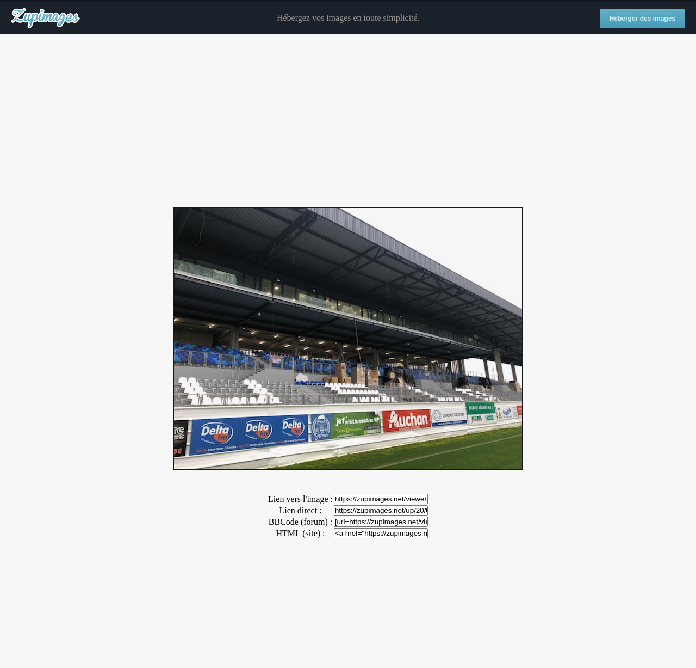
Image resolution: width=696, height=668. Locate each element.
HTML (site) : (300, 533)
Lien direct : (300, 510)
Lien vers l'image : (300, 499)
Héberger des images (642, 18)
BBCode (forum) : (300, 521)
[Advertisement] (348, 121)
